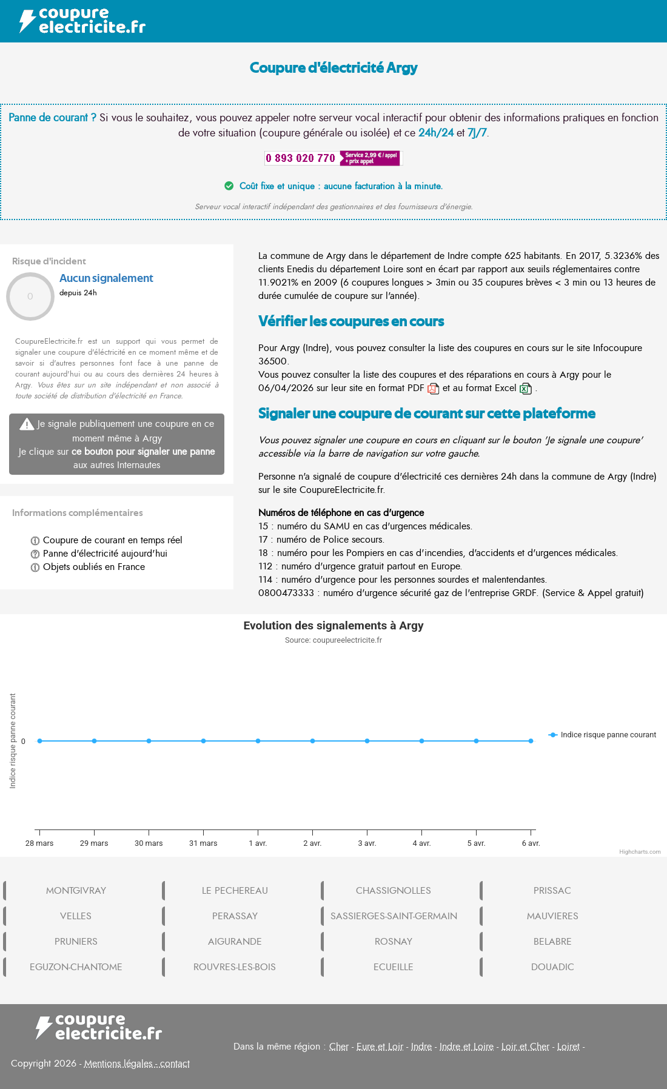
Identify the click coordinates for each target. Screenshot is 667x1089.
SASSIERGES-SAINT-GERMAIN (393, 916)
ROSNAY (393, 941)
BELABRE (553, 941)
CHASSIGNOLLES (393, 890)
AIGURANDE (235, 941)
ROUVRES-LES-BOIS (234, 967)
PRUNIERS (76, 941)
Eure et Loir (380, 1046)
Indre (421, 1046)
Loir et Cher (525, 1046)
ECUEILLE (394, 967)
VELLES (76, 916)
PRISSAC (552, 890)
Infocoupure (617, 348)
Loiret (568, 1046)
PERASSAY (235, 916)
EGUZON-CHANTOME (76, 967)
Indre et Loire (467, 1046)
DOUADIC (552, 967)
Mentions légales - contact (137, 1063)
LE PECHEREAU (235, 890)
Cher (339, 1046)
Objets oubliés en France (87, 567)
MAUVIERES (552, 916)
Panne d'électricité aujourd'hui (98, 553)
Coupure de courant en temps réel (106, 540)
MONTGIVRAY (76, 890)
